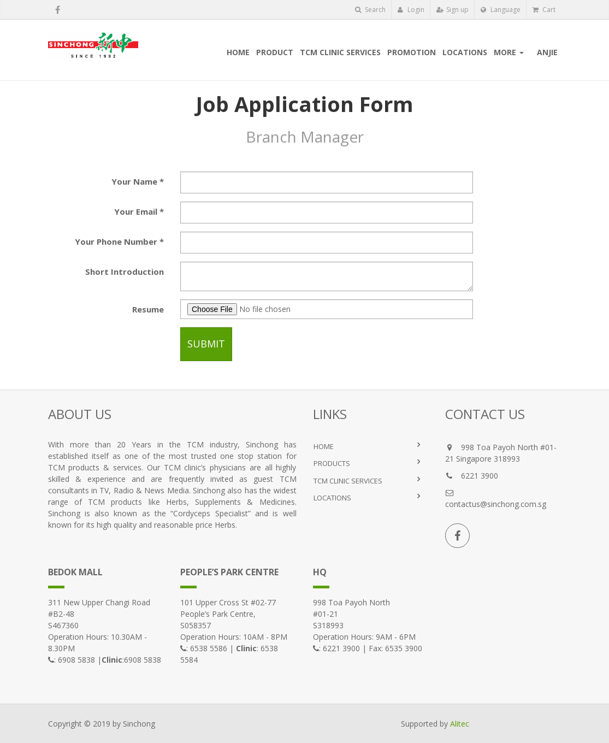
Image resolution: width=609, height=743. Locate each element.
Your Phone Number (116, 241)
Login (411, 9)
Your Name (134, 181)
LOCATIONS (332, 498)
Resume (148, 309)
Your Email (135, 211)
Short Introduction (124, 271)
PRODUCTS (332, 463)
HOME (324, 446)
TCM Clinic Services (348, 481)
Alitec (459, 723)
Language (501, 9)
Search (370, 9)
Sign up (452, 9)
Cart (544, 9)
